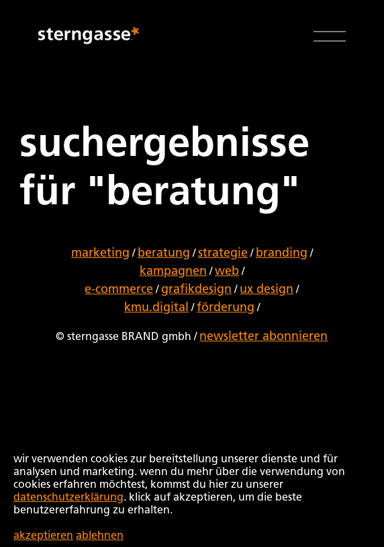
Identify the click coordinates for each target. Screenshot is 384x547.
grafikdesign (196, 290)
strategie (223, 253)
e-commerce (119, 290)
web (227, 271)
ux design (266, 290)
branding (281, 253)
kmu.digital (156, 308)
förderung (225, 308)
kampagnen (173, 271)
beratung (164, 253)
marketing (100, 253)
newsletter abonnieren (263, 337)
